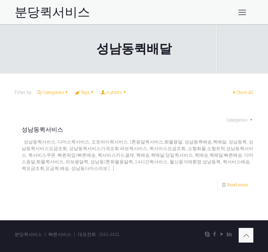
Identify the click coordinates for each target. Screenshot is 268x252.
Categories (53, 92)
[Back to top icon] (246, 235)
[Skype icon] (207, 233)
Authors (113, 92)
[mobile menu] (242, 12)
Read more (237, 184)
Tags (84, 92)
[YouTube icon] (221, 233)
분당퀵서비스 (52, 12)
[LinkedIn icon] (229, 233)
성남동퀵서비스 (42, 129)
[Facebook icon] (214, 233)
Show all (242, 92)
